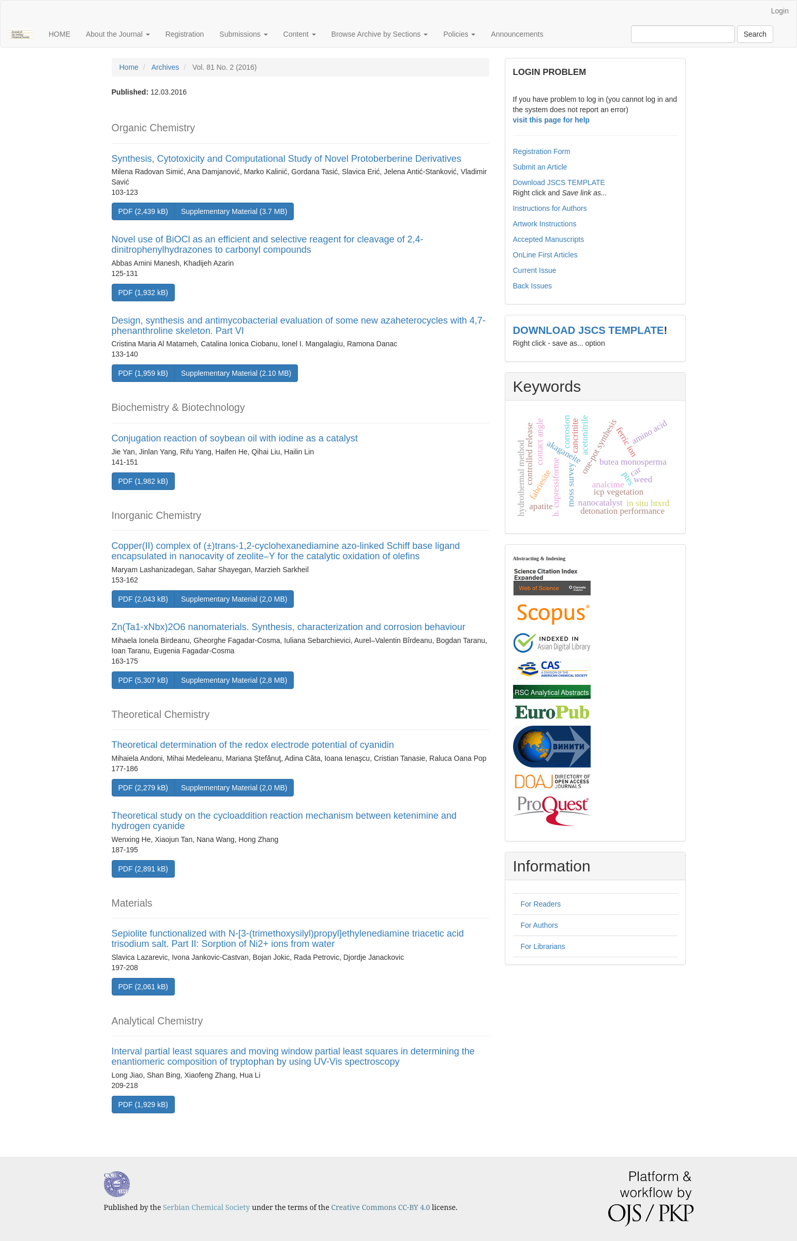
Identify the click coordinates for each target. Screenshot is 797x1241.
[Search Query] (683, 34)
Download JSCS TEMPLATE (559, 182)
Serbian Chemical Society (206, 1207)
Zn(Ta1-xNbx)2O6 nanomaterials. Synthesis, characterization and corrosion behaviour (288, 627)
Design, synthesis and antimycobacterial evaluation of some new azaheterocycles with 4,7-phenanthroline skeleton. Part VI (299, 325)
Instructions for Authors (550, 208)
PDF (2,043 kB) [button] (143, 599)
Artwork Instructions (545, 224)
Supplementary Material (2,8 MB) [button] (234, 680)
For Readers (541, 904)
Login (780, 11)
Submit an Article (540, 167)
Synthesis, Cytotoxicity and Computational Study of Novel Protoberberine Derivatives (286, 159)
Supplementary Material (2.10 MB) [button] (236, 373)
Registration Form (541, 151)
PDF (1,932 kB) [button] (143, 292)
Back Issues (532, 286)
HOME (59, 34)
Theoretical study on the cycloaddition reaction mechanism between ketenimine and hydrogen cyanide (284, 820)
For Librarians (543, 946)
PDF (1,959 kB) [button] (143, 373)
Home (129, 67)
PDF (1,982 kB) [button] (143, 481)
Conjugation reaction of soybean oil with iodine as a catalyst (235, 438)
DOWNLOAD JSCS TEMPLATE (588, 330)
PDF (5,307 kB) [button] (143, 680)
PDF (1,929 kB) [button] (143, 1104)
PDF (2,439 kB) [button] (143, 211)
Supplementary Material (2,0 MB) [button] (234, 599)
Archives (165, 67)
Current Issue (535, 270)
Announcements (517, 34)
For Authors (539, 925)
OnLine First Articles (545, 255)
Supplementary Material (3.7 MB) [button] (234, 211)
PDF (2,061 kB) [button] (143, 987)
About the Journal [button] (118, 34)
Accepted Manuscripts (548, 239)
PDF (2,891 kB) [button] (143, 869)
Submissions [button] (243, 34)
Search (755, 34)
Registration (185, 34)
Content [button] (299, 34)
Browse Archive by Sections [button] (380, 34)
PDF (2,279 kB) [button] (143, 788)
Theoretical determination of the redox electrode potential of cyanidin (253, 745)
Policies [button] (459, 34)
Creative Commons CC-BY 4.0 (380, 1207)
